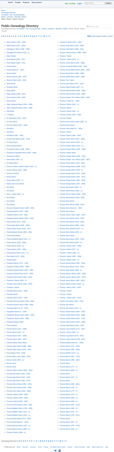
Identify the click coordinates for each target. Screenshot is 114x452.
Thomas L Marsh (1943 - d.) (69, 332)
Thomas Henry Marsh (67, 201)
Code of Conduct (79, 447)
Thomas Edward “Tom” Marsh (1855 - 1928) (75, 97)
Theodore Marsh (12, 294)
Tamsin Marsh (11, 73)
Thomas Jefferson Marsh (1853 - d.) (72, 284)
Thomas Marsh (65, 363)
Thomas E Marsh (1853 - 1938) (70, 115)
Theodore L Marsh (12, 287)
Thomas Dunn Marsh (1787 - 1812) (72, 84)
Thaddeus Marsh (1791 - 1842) (17, 215)
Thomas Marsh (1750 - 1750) (70, 425)
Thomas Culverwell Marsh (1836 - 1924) (73, 66)
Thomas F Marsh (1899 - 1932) (70, 135)
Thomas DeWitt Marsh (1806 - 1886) (72, 77)
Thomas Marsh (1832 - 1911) (70, 384)
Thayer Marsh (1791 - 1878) (16, 222)
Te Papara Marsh (12, 163)
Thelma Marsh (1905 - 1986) (16, 249)
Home (10, 2)
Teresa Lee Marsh (12, 173)
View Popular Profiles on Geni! (100, 36)
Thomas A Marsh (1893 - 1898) (17, 394)
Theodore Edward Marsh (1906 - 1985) (19, 270)
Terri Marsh (10, 187)
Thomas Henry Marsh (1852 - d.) (71, 232)
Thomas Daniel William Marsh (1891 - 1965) (75, 70)
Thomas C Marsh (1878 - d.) (69, 59)
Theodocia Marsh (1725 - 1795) (17, 263)
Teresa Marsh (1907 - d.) (14, 180)
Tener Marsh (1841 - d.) (14, 159)
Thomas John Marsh (67, 305)
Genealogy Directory (8, 13)
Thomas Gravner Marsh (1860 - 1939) (73, 194)
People (18, 2)
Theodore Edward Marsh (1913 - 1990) (19, 274)
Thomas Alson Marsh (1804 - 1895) (18, 391)
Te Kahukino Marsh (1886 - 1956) (17, 149)
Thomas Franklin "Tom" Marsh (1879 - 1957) (75, 159)
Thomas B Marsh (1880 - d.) (16, 432)
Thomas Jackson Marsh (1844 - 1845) (73, 274)
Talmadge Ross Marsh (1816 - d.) (17, 52)
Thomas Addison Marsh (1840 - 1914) (19, 370)
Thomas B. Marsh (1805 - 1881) (71, 42)
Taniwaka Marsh (12, 87)
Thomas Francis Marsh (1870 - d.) (71, 142)
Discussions (37, 2)
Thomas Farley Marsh (67, 125)
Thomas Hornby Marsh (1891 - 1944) (72, 263)
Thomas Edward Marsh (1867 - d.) (71, 87)
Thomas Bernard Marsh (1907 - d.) (18, 425)
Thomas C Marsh (66, 56)
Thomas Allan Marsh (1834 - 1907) (18, 377)
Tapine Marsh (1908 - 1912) (15, 94)
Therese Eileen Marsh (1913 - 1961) (18, 349)
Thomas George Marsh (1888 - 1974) (72, 166)
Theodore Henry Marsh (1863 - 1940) (19, 284)
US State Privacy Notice (57, 447)
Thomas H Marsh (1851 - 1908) (70, 256)
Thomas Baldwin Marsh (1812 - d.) (18, 412)
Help (106, 447)
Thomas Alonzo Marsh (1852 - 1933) (19, 384)
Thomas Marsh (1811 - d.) (69, 412)
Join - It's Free (70, 4)
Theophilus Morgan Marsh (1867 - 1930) (20, 315)
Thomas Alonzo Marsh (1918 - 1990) (19, 387)
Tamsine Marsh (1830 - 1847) (16, 77)
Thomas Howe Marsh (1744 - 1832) (72, 267)
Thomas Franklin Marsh (68, 153)
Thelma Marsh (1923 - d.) (15, 246)
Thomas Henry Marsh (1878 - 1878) (72, 239)
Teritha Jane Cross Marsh (15, 184)
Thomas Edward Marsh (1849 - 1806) (72, 94)
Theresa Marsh (11, 325)
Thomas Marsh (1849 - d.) (69, 398)
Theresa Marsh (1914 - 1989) (16, 329)
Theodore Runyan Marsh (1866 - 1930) (19, 305)
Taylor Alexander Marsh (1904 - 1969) (19, 104)
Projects (26, 2)
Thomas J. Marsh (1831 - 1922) (70, 298)
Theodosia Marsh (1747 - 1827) (17, 308)
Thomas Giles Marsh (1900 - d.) (70, 187)
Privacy (46, 447)
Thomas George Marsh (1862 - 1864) (72, 180)
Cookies (69, 447)
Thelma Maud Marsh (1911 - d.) (17, 253)
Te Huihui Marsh (12, 142)
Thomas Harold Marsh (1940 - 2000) (72, 197)
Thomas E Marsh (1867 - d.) (69, 111)
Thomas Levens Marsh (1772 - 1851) (72, 329)
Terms (40, 447)
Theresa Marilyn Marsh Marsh (16, 343)
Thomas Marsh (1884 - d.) (69, 408)
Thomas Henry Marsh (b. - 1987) (71, 208)
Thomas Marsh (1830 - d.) (69, 401)
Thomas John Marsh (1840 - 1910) (72, 301)
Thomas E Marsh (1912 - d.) (69, 104)
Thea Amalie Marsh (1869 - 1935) (18, 225)
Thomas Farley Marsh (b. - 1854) (71, 128)
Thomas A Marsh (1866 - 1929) (17, 401)
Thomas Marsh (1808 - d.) (69, 370)
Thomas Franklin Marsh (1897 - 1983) (73, 149)
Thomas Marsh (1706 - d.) (69, 387)
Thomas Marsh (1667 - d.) (69, 422)
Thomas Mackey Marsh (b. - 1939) (71, 343)
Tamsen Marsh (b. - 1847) (15, 70)
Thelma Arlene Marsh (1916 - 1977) (18, 229)
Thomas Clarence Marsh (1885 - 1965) (73, 52)
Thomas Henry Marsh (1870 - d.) (71, 242)
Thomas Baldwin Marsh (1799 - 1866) (19, 408)
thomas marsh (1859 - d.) (15, 360)
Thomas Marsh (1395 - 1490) (70, 360)
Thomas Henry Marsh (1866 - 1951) (72, 225)
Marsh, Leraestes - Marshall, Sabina (13, 17)
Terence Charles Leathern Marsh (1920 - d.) (21, 166)
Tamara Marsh (11, 66)
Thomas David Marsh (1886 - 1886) (72, 73)
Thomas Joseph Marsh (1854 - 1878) (72, 312)
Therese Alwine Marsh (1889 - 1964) (19, 346)
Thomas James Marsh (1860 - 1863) (72, 280)
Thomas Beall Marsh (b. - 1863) (17, 422)
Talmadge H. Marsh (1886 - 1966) (18, 49)
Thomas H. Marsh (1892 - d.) (70, 253)
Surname (33, 447)
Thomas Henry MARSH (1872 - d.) (71, 229)
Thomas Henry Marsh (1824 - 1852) (72, 222)
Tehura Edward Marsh (14, 146)
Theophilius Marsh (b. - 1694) (16, 312)
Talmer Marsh (11, 56)
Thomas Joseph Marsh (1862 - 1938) (72, 315)
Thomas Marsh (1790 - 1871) (70, 415)
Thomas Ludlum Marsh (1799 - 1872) (72, 339)
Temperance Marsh (13, 156)
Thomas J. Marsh (66, 291)
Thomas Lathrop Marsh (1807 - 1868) (72, 322)
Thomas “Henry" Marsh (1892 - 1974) (72, 215)
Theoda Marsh (11, 260)
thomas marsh (11, 363)
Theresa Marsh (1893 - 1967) (16, 339)
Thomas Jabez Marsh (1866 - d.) (71, 270)
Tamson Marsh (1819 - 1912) (16, 80)
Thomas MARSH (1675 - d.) (69, 353)
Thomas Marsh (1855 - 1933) (70, 349)
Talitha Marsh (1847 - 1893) (15, 46)
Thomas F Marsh (65, 132)
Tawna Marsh (11, 101)
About (19, 447)
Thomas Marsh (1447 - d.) (69, 377)
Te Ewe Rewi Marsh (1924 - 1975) (18, 139)
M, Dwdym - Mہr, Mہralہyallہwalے (13, 15)
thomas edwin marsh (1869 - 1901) (18, 356)
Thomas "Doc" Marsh (67, 80)
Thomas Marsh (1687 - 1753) (70, 356)
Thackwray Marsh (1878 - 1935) (17, 211)
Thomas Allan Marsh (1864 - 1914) (18, 374)
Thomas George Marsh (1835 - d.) (71, 170)
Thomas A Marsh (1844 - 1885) (17, 398)
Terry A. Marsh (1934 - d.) (15, 194)
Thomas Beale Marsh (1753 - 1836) (18, 419)
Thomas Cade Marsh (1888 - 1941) (72, 49)
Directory (25, 447)
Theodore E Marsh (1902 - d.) (16, 280)
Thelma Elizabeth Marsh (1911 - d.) (18, 239)
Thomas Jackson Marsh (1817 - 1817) (73, 277)
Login (79, 4)
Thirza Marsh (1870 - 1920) (15, 353)
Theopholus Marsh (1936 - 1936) (17, 318)
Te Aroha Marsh (11, 122)
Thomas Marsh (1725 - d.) (69, 394)
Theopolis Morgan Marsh (15, 322)
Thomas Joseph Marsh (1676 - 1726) (72, 318)
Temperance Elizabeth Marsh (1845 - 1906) (21, 153)
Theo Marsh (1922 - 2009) (15, 256)
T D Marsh (10, 115)
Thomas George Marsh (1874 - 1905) (72, 173)
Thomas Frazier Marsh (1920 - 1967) (72, 163)
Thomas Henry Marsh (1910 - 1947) (72, 218)
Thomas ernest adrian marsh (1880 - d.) (73, 122)
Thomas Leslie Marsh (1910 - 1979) (72, 325)
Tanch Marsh (10, 84)
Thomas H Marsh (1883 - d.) (69, 260)
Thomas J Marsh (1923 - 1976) (70, 287)
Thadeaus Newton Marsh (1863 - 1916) (19, 218)
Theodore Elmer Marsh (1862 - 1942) (19, 277)
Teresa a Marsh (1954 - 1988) (16, 170)
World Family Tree (97, 447)
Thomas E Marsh (65, 108)
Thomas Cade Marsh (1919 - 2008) (72, 46)
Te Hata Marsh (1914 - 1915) (16, 118)
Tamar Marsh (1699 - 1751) (15, 63)
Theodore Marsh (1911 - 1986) (16, 291)
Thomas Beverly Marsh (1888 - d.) (18, 429)
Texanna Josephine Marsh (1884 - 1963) (20, 208)
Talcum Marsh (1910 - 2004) (16, 42)
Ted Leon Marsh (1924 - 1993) (16, 125)
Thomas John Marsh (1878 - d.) (70, 308)
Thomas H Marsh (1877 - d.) (69, 249)
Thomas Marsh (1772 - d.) (69, 367)
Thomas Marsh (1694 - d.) (69, 429)
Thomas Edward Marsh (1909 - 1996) (72, 91)
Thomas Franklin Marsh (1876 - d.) (72, 146)
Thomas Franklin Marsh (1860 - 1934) (73, 156)
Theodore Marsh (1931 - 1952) (16, 298)
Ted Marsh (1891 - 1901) (14, 135)
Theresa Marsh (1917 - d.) (15, 332)
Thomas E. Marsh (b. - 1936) (69, 101)
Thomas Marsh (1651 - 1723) (70, 405)
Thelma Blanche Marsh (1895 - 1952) (19, 232)
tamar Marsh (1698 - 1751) (15, 59)
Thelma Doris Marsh (13, 236)
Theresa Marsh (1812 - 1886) (16, 336)
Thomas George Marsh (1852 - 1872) (72, 177)
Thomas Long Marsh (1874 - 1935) (72, 336)
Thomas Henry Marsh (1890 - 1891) (72, 204)
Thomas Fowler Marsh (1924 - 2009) (72, 139)
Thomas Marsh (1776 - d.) (69, 391)
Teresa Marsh (11, 177)
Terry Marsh (10, 197)
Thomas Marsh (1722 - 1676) (70, 346)
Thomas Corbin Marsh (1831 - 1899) (72, 63)
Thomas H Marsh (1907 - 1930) (70, 246)
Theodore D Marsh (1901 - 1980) (17, 267)
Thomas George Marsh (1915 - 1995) (72, 184)
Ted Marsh (10, 128)
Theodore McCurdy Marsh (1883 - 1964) (20, 301)
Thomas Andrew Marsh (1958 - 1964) (19, 405)
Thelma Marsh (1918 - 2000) (16, 242)
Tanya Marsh (10, 91)
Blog (88, 447)
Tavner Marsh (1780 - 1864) (16, 97)
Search (108, 3)
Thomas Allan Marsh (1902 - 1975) (18, 380)
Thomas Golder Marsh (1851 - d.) (71, 191)
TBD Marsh (10, 111)
